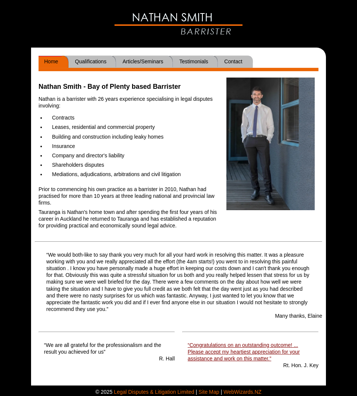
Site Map (209, 392)
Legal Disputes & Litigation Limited (154, 392)
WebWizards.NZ (242, 392)
